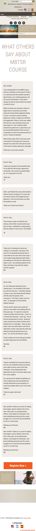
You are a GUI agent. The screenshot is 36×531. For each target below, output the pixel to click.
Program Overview (13, 17)
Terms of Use (27, 518)
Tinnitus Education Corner (19, 19)
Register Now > (18, 465)
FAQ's (30, 17)
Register (23, 17)
